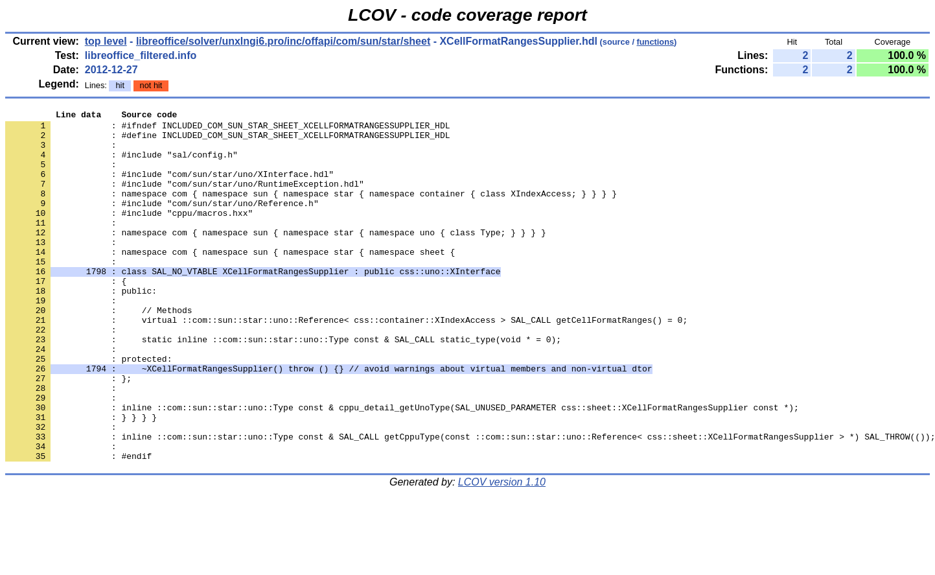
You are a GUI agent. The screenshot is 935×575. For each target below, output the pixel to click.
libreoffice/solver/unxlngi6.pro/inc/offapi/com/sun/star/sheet (283, 41)
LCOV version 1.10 (502, 551)
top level (106, 41)
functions (656, 42)
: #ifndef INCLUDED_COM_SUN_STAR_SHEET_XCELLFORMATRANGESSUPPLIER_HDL (227, 129)
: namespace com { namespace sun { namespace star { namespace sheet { (230, 281)
